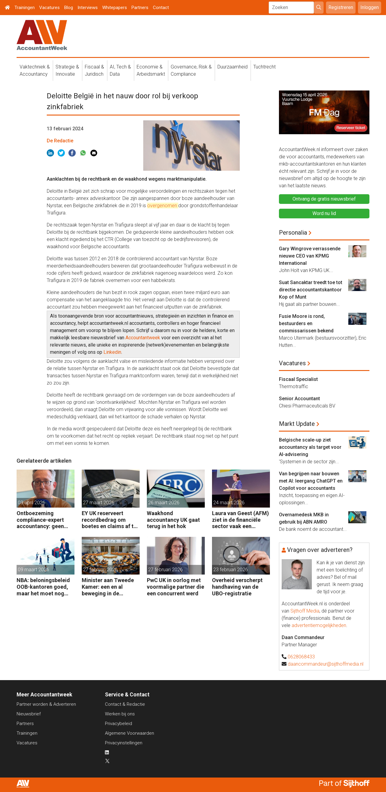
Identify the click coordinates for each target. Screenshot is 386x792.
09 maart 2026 (33, 569)
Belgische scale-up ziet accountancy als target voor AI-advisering (310, 447)
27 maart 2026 (98, 502)
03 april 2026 (31, 502)
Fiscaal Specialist (298, 379)
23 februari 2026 (230, 569)
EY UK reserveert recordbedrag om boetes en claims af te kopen (109, 520)
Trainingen (24, 7)
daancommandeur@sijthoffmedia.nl (325, 664)
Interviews (88, 7)
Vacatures (49, 7)
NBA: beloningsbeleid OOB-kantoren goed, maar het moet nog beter (43, 587)
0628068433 (301, 657)
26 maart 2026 (163, 502)
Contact (161, 7)
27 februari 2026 (100, 569)
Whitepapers (114, 7)
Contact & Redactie (125, 704)
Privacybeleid (118, 723)
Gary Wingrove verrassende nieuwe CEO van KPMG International (309, 256)
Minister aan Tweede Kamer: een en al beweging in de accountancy (108, 587)
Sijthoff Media (304, 611)
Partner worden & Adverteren (46, 704)
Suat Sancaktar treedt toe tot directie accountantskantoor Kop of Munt (310, 290)
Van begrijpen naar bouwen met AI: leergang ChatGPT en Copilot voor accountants (311, 481)
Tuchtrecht (264, 67)
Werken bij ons (120, 714)
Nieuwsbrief (29, 714)
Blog (68, 7)
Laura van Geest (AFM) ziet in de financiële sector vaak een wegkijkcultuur (240, 520)
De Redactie (60, 141)
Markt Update (297, 423)
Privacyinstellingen (123, 743)
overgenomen (162, 205)
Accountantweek (142, 338)
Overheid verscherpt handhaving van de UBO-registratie (237, 586)
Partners (139, 7)
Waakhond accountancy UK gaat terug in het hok (173, 519)
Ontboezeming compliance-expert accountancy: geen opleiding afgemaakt (43, 520)
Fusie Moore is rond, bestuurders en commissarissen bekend (306, 323)
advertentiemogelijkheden (319, 625)
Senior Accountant (299, 398)
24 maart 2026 (229, 502)
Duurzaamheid (232, 67)
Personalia (293, 232)
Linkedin (112, 352)
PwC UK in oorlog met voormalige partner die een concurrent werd (175, 586)
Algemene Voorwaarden (129, 733)
